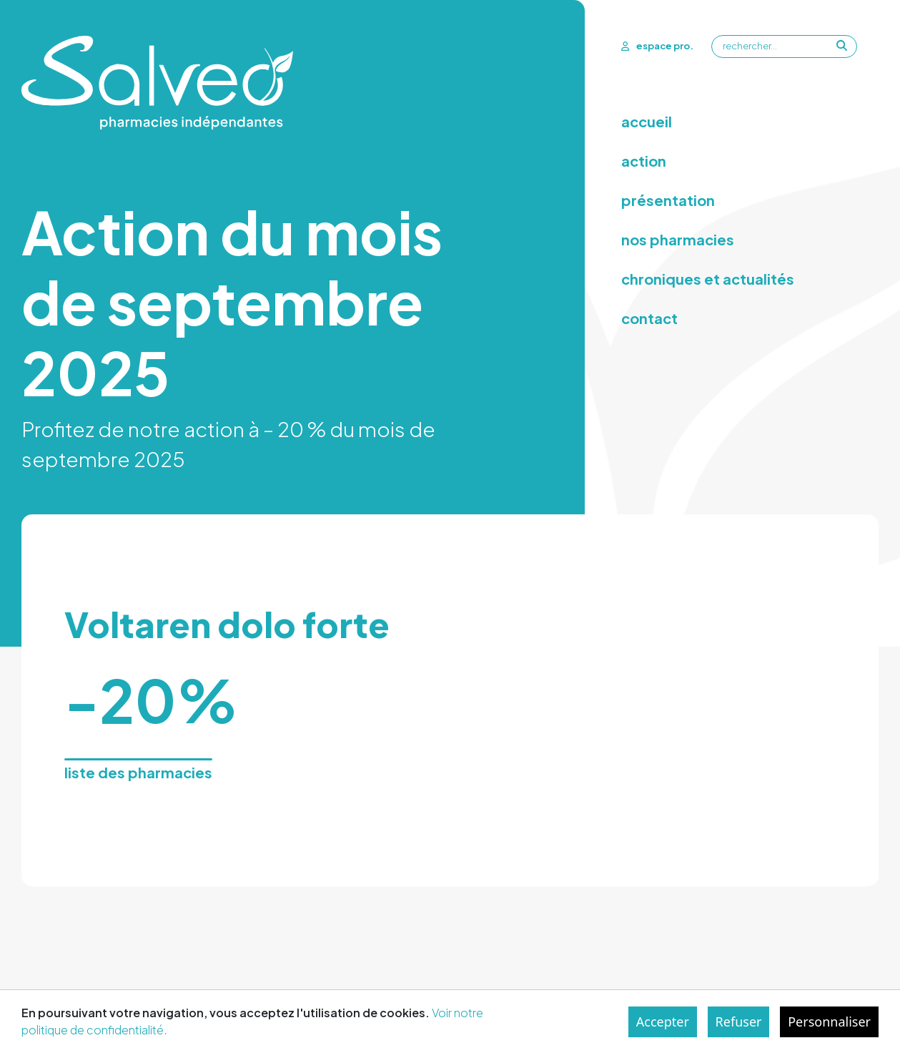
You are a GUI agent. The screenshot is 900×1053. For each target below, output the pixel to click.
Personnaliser (829, 1021)
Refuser (739, 1021)
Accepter (662, 1021)
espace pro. (657, 46)
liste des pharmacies (138, 772)
